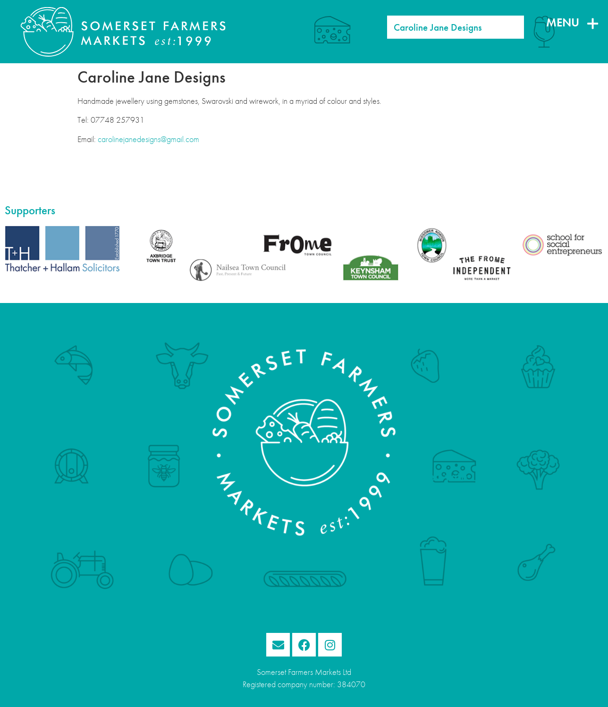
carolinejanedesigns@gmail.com (148, 139)
